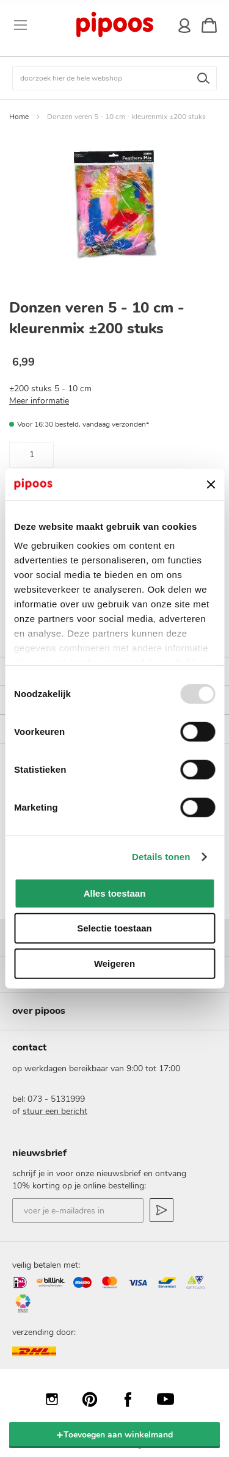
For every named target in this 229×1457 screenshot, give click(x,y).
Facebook (133, 1399)
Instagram (58, 1399)
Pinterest (96, 1399)
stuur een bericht (55, 1111)
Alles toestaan (115, 893)
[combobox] (114, 78)
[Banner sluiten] (210, 484)
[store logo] (113, 25)
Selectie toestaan (114, 928)
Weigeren (114, 963)
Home (19, 116)
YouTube (171, 1399)
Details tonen (161, 856)
